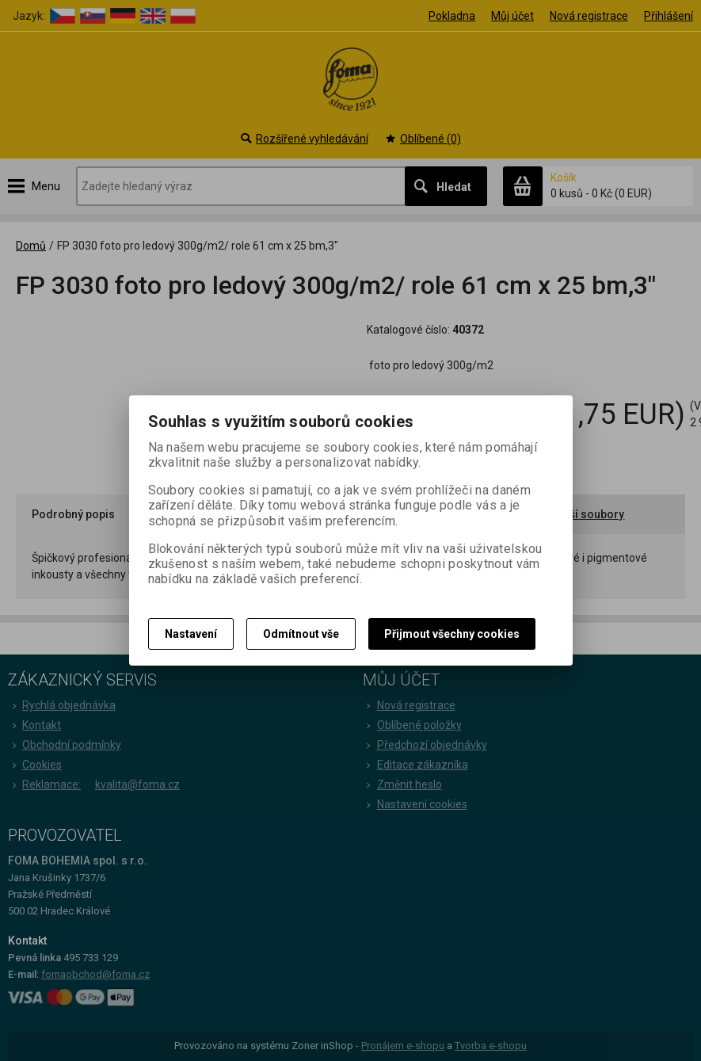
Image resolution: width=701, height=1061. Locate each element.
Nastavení (191, 634)
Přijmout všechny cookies (452, 634)
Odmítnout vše (301, 634)
